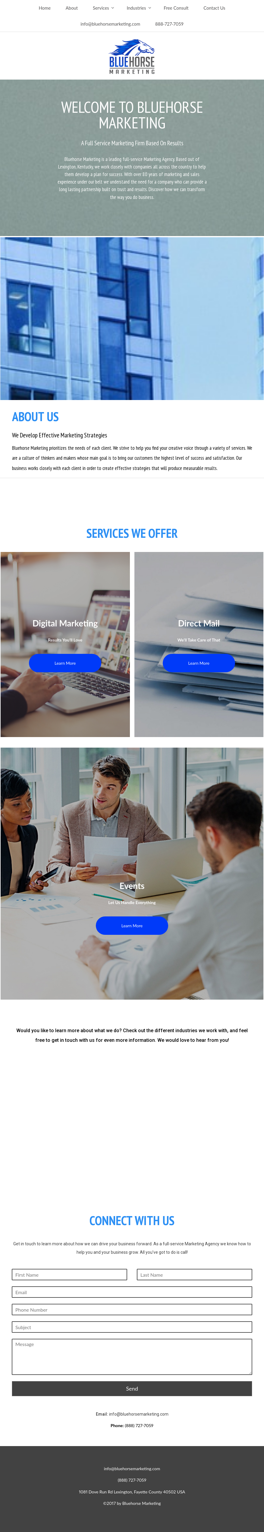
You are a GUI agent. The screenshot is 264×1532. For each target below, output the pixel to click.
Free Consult (176, 8)
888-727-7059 (169, 24)
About (72, 8)
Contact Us (214, 8)
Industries (136, 8)
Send (132, 1388)
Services (101, 8)
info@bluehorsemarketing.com (110, 24)
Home (45, 8)
